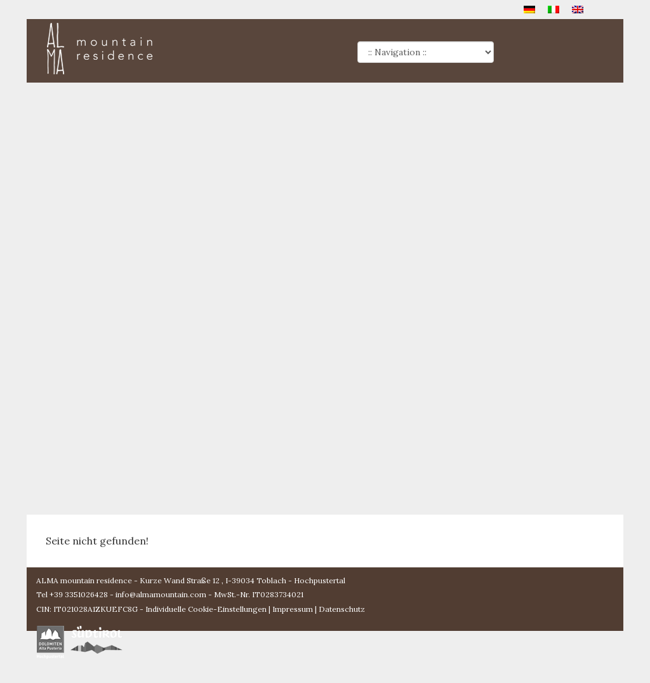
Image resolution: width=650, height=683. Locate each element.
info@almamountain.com (161, 594)
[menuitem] (529, 9)
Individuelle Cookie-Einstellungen (206, 609)
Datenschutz (342, 609)
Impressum (292, 609)
